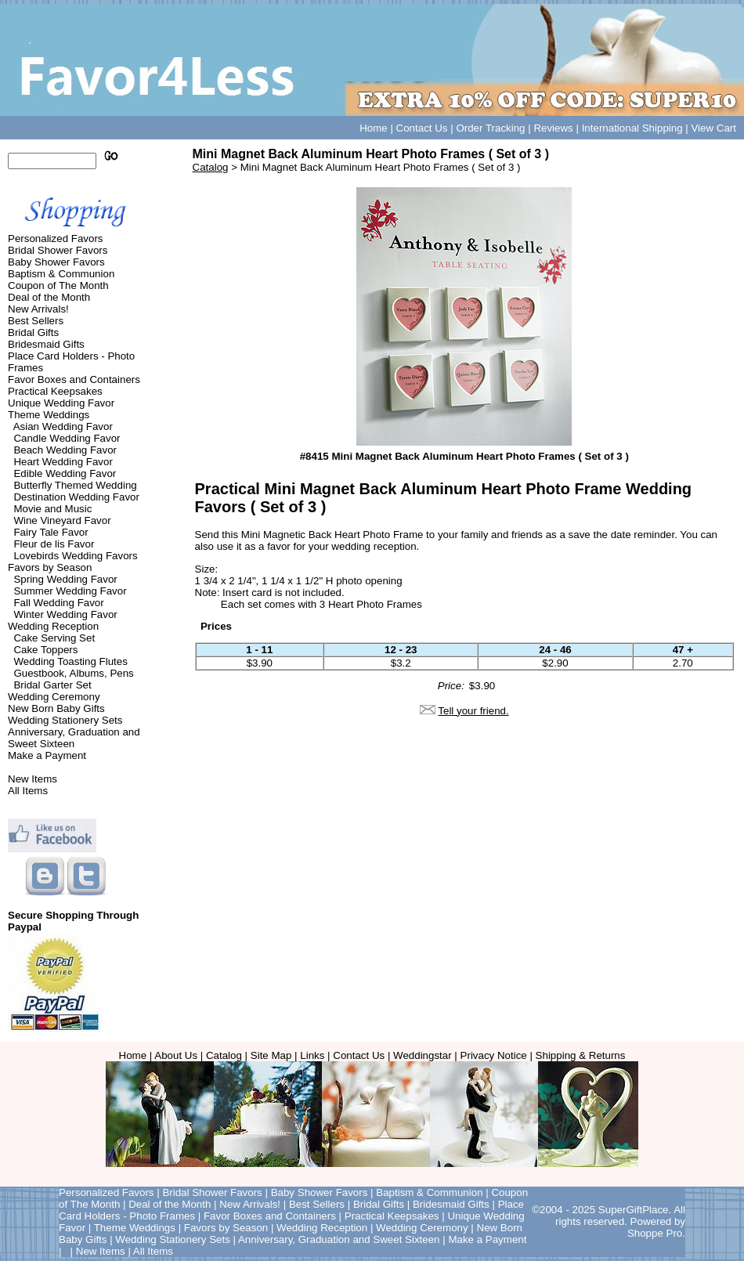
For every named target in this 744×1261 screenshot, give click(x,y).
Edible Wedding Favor (64, 473)
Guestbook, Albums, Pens (73, 673)
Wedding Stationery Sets (65, 720)
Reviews (552, 128)
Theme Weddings (48, 415)
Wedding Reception (53, 626)
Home (373, 128)
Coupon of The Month (58, 285)
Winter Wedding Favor (65, 614)
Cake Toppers (45, 650)
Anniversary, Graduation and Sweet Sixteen (74, 738)
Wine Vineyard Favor (61, 520)
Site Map (271, 1055)
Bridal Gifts (33, 332)
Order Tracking (490, 128)
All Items (28, 791)
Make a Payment (47, 755)
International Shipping (632, 128)
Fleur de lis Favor (53, 544)
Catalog (211, 167)
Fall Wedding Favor (58, 603)
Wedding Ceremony (54, 697)
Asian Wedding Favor (63, 426)
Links (312, 1055)
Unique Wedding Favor (61, 403)
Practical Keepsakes (55, 391)
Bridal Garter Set (52, 685)
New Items (32, 779)
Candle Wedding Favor (66, 438)
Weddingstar (422, 1055)
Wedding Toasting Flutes (70, 661)
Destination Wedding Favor (76, 497)
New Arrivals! (38, 309)
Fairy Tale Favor (50, 532)
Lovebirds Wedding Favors (75, 556)
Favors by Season (50, 567)
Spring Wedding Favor (65, 579)
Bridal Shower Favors (57, 250)
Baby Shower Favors (56, 262)
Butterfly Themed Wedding (74, 485)
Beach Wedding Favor (65, 450)
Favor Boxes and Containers (74, 379)
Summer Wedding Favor (69, 591)
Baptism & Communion (61, 274)
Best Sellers (35, 321)
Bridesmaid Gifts (46, 344)
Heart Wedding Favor (62, 462)
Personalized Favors (55, 238)
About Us (175, 1055)
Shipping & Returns (581, 1055)
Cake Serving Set (54, 638)
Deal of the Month (49, 297)
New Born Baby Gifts (56, 708)
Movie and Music (52, 509)
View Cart (713, 128)
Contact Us (422, 128)
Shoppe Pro (654, 1233)
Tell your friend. (473, 711)
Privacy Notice (493, 1055)
